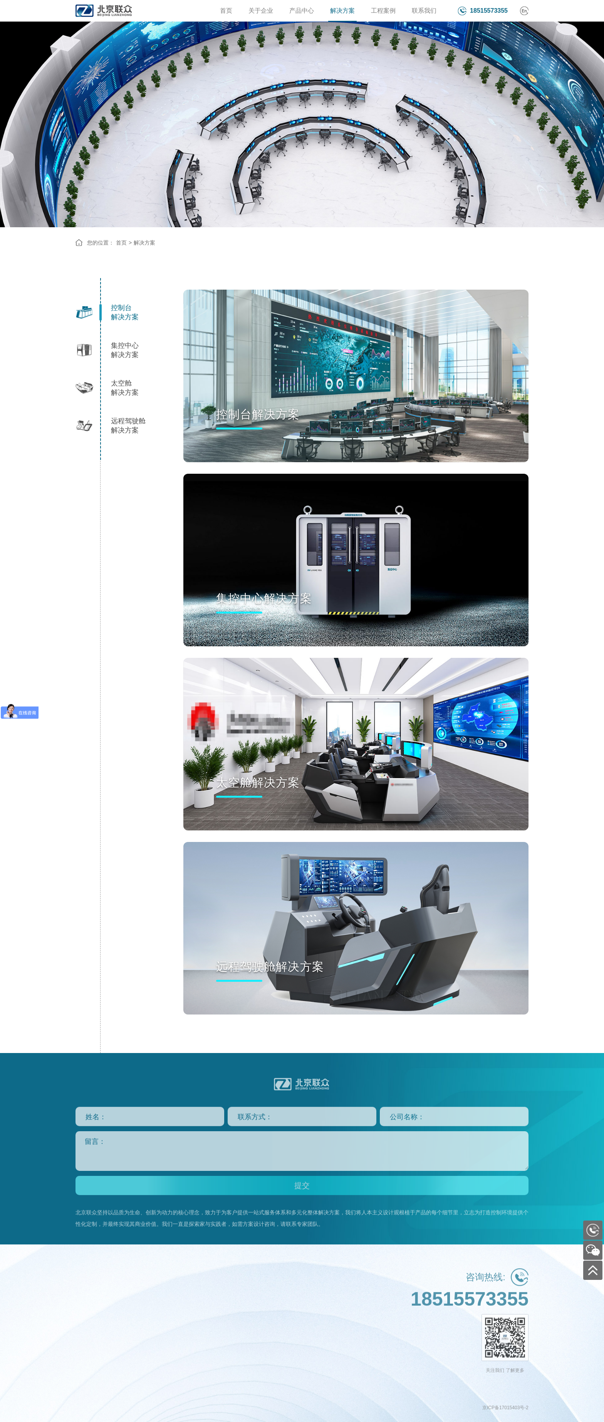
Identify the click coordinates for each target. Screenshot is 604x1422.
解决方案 (342, 10)
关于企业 (260, 10)
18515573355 (489, 10)
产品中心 (301, 10)
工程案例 (383, 10)
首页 (226, 10)
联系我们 (424, 10)
